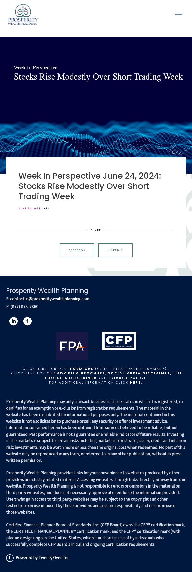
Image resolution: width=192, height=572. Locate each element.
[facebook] (27, 321)
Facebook (76, 250)
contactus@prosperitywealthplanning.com (49, 299)
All (47, 208)
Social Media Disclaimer (139, 373)
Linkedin (115, 250)
